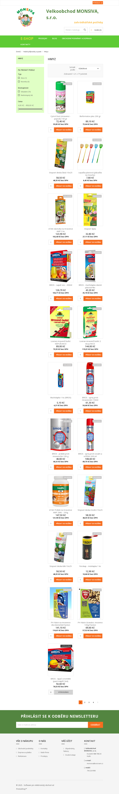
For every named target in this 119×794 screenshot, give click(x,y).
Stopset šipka (90, 228)
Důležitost (89, 68)
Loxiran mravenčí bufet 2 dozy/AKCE (90, 342)
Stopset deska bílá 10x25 (61, 566)
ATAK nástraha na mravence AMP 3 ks (60, 230)
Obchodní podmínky (25, 748)
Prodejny (42, 38)
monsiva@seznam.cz (95, 763)
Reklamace (22, 756)
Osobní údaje (70, 755)
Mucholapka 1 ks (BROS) (60, 397)
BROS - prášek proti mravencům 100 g (60, 454)
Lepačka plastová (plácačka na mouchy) (90, 173)
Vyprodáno (63, 692)
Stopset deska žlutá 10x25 (60, 172)
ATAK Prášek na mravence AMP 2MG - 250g (60, 511)
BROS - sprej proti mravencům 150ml (90, 398)
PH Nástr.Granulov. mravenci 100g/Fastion (90, 623)
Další (98, 702)
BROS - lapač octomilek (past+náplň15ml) (61, 679)
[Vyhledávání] (76, 30)
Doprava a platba (24, 752)
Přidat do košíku (64, 130)
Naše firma (44, 752)
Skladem (26, 92)
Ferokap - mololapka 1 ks (90, 566)
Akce (24, 78)
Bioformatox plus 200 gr (90, 116)
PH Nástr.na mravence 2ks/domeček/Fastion (61, 623)
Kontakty (25, 44)
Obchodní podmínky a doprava (77, 38)
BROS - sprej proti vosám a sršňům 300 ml (90, 454)
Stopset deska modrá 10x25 (90, 510)
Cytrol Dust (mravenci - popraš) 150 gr (61, 117)
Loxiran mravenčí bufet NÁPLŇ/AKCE (61, 342)
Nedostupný (26, 95)
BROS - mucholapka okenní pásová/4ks (90, 286)
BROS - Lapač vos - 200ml (60, 285)
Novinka (25, 81)
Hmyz (20, 58)
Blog (54, 38)
